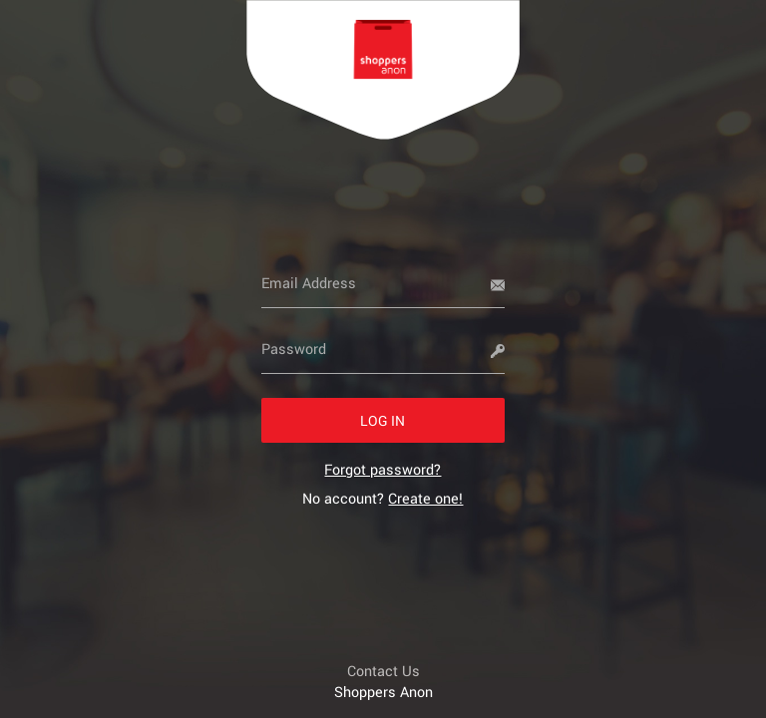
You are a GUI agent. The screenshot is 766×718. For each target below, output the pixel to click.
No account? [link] (382, 498)
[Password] (383, 349)
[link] (382, 469)
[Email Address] (383, 283)
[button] (383, 420)
